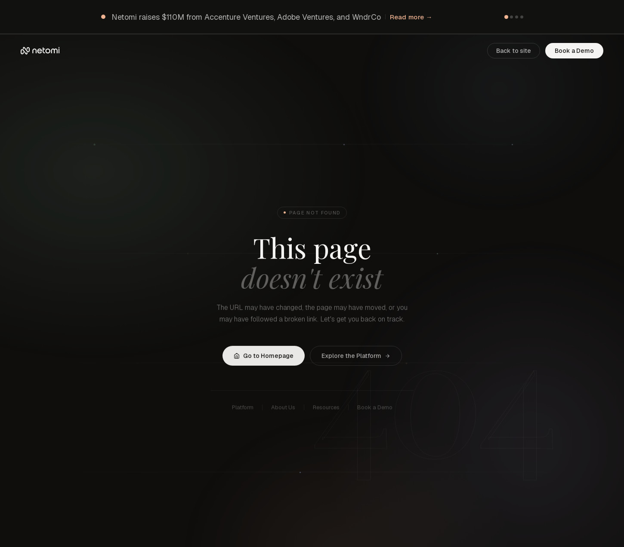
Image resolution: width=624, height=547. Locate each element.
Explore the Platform (355, 357)
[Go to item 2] (511, 16)
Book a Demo (574, 51)
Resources (326, 409)
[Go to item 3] (516, 16)
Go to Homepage (263, 357)
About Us (283, 409)
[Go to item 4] (521, 16)
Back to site (513, 51)
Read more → (411, 17)
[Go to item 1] (506, 16)
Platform (242, 409)
